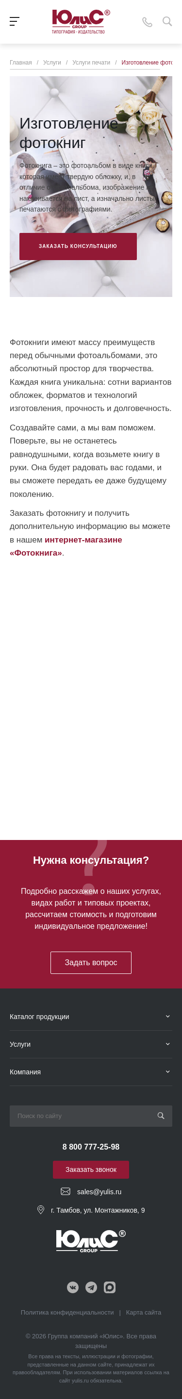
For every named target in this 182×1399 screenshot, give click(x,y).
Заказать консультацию (78, 246)
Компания (25, 1072)
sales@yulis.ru (99, 1192)
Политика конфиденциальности (67, 1312)
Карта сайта (143, 1312)
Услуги (20, 1044)
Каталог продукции (39, 1016)
